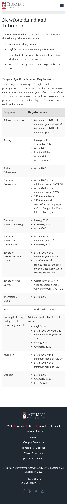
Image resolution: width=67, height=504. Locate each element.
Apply (20, 426)
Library (34, 436)
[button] (62, 5)
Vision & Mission (33, 453)
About (42, 426)
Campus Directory (33, 442)
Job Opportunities (33, 458)
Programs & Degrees (33, 447)
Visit (9, 426)
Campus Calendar (33, 431)
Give (31, 426)
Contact (55, 426)
